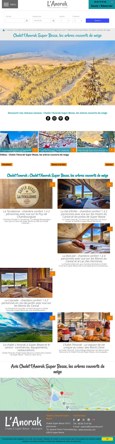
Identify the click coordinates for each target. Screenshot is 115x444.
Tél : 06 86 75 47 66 (82, 423)
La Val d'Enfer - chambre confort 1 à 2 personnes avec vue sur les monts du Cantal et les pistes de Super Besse (83, 213)
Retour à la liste (58, 164)
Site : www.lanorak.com (84, 429)
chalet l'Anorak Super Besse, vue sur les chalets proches (16, 151)
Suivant (109, 164)
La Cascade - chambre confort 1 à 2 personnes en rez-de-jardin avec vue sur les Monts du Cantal (26, 302)
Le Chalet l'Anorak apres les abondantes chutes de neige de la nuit (40, 30)
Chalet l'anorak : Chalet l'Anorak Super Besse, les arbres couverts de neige (57, 175)
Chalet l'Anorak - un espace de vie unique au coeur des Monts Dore (84, 346)
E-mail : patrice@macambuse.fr (88, 426)
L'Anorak (9, 30)
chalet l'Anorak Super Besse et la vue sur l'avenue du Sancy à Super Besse (92, 151)
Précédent (6, 164)
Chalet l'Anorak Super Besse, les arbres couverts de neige (88, 30)
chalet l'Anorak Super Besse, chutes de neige (54, 151)
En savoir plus (76, 441)
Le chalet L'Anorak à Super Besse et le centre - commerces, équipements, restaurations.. (26, 347)
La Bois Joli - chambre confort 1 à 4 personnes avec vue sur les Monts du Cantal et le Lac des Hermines (84, 258)
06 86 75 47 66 (100, 2)
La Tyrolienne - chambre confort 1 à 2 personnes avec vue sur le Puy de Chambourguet (26, 213)
